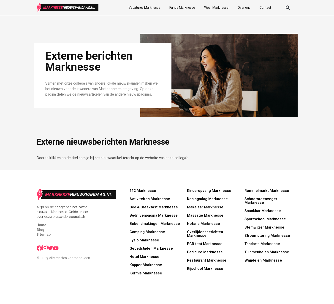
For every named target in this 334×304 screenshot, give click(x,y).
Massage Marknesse (205, 215)
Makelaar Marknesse (205, 207)
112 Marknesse (143, 190)
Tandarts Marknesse (262, 244)
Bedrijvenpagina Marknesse (154, 215)
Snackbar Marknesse (262, 211)
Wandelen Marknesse (263, 260)
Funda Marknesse (182, 7)
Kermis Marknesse (146, 273)
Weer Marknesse (216, 7)
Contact (265, 7)
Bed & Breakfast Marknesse (154, 207)
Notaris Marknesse (203, 223)
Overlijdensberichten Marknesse (205, 234)
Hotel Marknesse (144, 256)
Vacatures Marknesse (144, 7)
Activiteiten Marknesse (150, 199)
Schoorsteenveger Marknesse (260, 201)
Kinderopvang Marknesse (209, 190)
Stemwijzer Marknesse (264, 227)
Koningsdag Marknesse (207, 199)
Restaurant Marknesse (206, 260)
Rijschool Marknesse (205, 268)
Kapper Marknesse (146, 265)
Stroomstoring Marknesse (267, 235)
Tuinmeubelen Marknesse (266, 252)
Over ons (244, 7)
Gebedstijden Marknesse (151, 248)
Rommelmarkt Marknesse (266, 190)
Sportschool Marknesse (265, 219)
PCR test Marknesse (205, 244)
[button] (288, 7)
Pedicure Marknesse (205, 252)
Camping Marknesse (147, 232)
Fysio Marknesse (144, 240)
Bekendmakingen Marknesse (155, 223)
